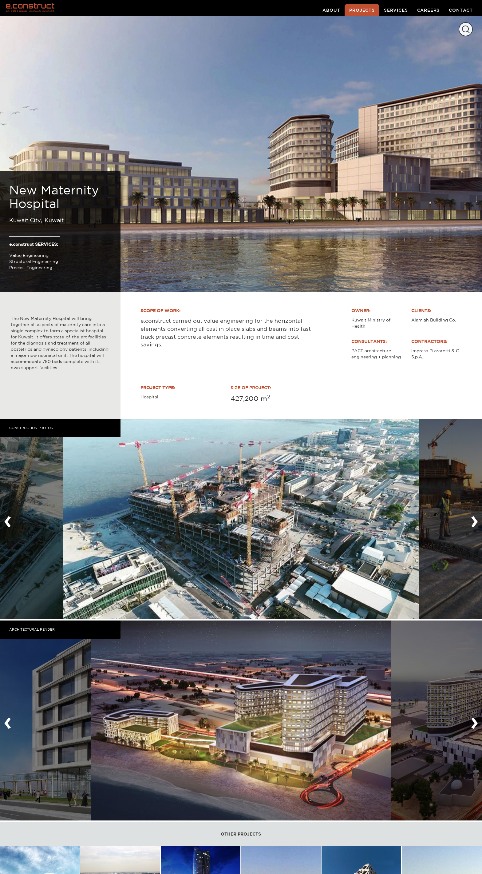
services (396, 10)
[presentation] (7, 519)
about (331, 10)
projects (362, 10)
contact (461, 10)
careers (428, 10)
